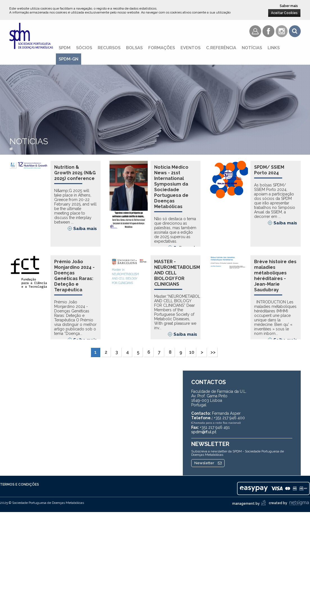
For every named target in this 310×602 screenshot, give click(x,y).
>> (213, 367)
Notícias (252, 47)
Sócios (84, 47)
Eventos (190, 47)
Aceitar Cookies (284, 13)
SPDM (64, 47)
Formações (161, 47)
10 (191, 367)
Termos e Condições (19, 499)
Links (274, 47)
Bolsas (134, 47)
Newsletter (208, 478)
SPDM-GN (68, 59)
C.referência (221, 47)
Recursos (109, 47)
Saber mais (289, 6)
